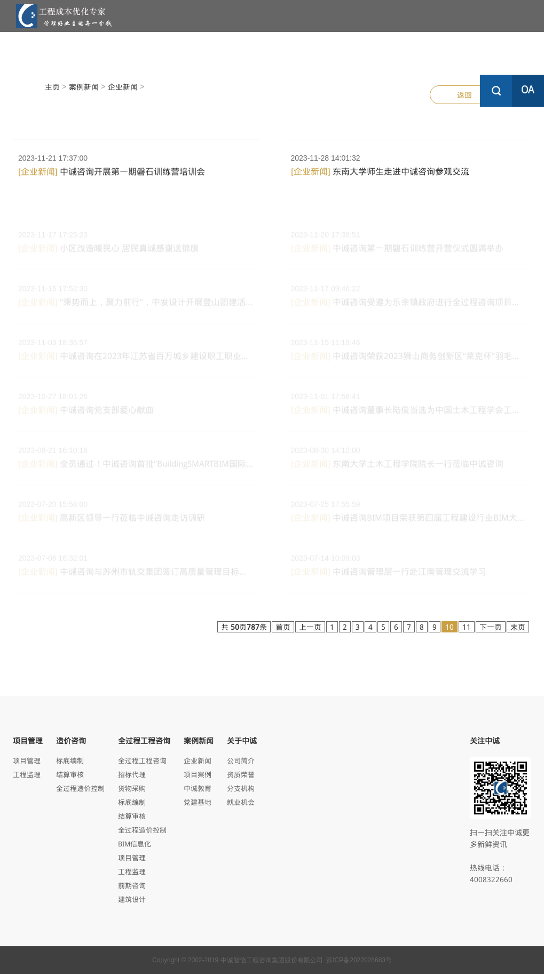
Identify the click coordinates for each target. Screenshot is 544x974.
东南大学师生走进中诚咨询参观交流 (380, 171)
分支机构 (241, 788)
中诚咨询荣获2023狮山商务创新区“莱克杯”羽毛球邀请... (408, 359)
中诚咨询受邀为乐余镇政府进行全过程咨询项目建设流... (408, 305)
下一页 (490, 627)
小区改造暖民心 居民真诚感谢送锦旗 (108, 251)
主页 (52, 87)
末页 (517, 627)
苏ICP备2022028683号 (359, 960)
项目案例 (197, 774)
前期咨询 (132, 885)
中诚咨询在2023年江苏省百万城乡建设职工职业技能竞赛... (136, 359)
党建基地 (197, 801)
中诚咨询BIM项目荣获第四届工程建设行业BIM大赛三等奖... (408, 520)
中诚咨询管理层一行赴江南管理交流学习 (388, 574)
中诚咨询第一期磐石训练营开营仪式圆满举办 (397, 251)
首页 (282, 627)
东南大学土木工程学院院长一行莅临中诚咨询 (397, 466)
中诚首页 (69, 47)
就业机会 (241, 801)
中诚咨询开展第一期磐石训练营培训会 (111, 173)
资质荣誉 (241, 774)
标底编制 (70, 760)
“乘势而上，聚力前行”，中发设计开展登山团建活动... (136, 305)
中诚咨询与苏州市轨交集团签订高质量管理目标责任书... (136, 574)
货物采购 (132, 788)
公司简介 (241, 760)
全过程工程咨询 (294, 53)
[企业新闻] (38, 173)
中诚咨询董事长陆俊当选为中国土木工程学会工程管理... (408, 412)
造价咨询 (219, 53)
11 (466, 627)
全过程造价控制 (80, 788)
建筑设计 (132, 899)
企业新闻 (123, 87)
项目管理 (144, 53)
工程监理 (27, 774)
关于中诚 (443, 53)
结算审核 (70, 774)
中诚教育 (197, 788)
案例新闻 (368, 53)
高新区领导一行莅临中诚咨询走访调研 (111, 520)
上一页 (310, 627)
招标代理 (132, 774)
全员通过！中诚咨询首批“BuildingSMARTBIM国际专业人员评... (136, 466)
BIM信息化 (134, 843)
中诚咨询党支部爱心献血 (86, 412)
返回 (464, 95)
